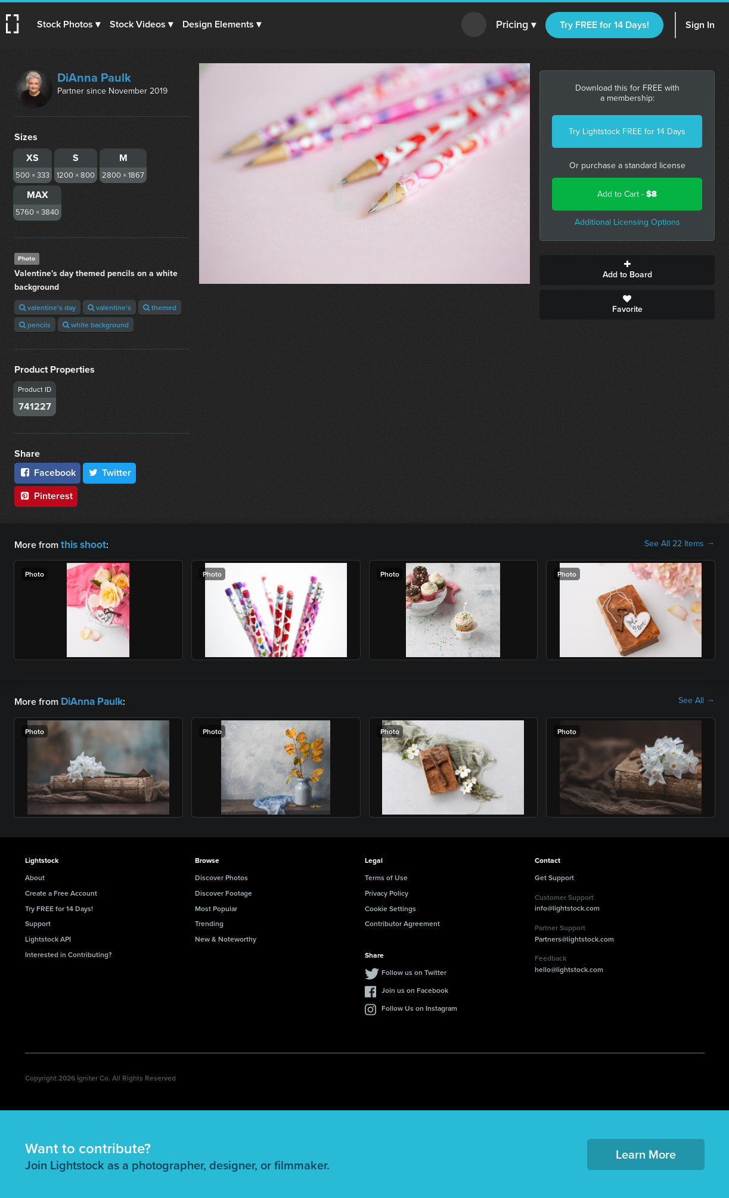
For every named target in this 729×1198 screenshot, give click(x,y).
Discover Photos (221, 875)
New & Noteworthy (225, 936)
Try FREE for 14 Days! (604, 25)
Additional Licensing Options (627, 222)
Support (38, 921)
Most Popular (216, 906)
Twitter (110, 472)
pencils (35, 325)
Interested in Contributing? (68, 952)
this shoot (82, 543)
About (35, 875)
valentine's (109, 307)
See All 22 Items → (679, 544)
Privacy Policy (386, 891)
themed (159, 307)
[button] (69, 24)
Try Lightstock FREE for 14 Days (627, 131)
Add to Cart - (627, 194)
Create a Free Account (61, 891)
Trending (209, 921)
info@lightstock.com (567, 905)
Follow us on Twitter (413, 970)
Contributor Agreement (402, 921)
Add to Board (627, 270)
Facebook (47, 472)
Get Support (554, 875)
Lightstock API (48, 936)
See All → (696, 699)
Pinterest (46, 496)
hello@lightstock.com (569, 967)
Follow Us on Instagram (419, 1006)
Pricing (516, 25)
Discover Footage (223, 891)
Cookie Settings (390, 906)
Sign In (700, 25)
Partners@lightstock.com (574, 936)
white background (96, 325)
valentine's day (47, 307)
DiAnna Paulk (94, 77)
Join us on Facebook (414, 988)
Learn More (646, 1151)
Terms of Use (386, 875)
